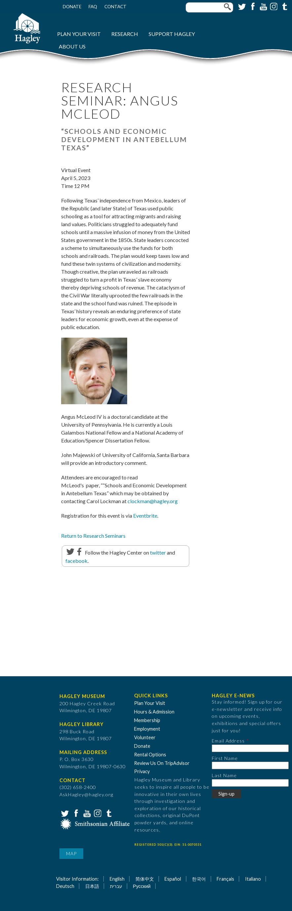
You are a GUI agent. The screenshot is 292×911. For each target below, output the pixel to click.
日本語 (92, 886)
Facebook (252, 6)
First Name (225, 758)
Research (124, 33)
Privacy (142, 771)
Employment (147, 729)
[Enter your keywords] (209, 7)
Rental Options (150, 754)
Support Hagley (172, 33)
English (117, 879)
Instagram (273, 6)
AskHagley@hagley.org (86, 794)
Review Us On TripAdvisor (162, 763)
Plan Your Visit (79, 33)
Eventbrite (145, 515)
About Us (72, 46)
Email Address (228, 741)
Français (225, 879)
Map (71, 853)
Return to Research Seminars (93, 535)
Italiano (253, 879)
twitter (158, 552)
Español (172, 879)
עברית (116, 886)
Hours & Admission (154, 711)
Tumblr (284, 6)
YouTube (263, 6)
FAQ (93, 6)
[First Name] (250, 765)
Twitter (241, 6)
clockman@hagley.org (153, 501)
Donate (72, 6)
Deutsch (65, 886)
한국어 (199, 879)
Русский (141, 886)
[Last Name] (250, 783)
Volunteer (145, 737)
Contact (115, 6)
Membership (147, 720)
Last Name (224, 775)
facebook (76, 561)
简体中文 (144, 879)
